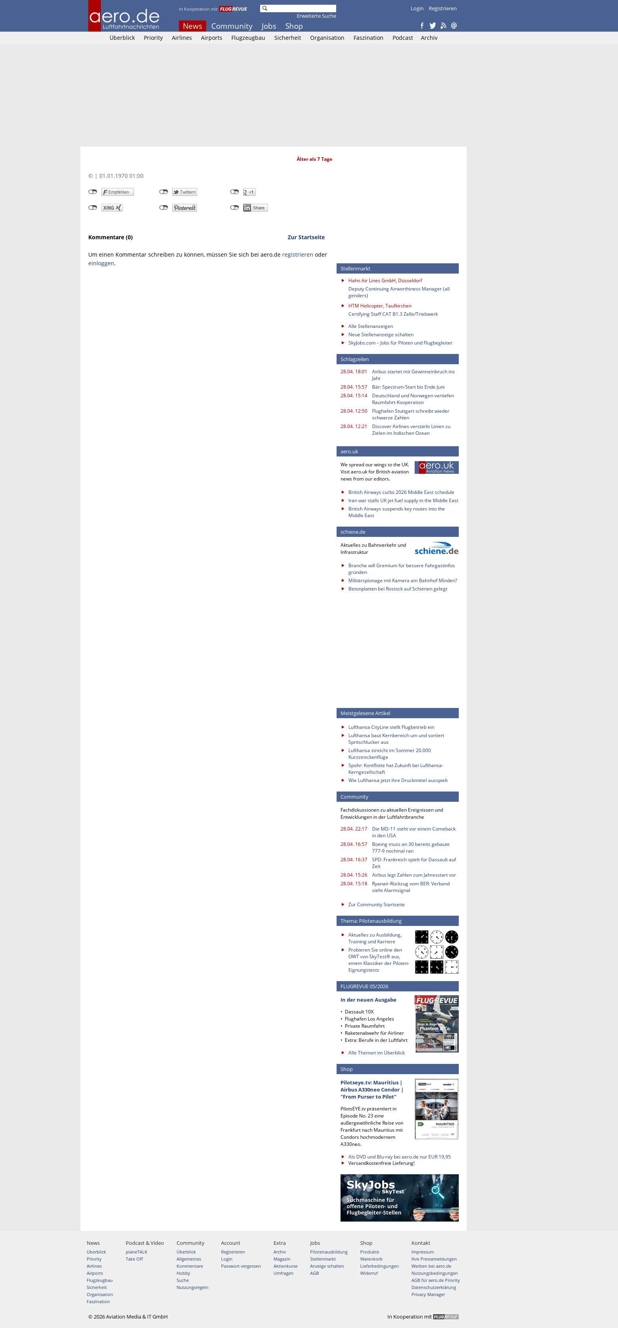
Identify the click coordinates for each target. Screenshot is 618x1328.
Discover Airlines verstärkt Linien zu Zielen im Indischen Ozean (411, 429)
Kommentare (190, 1266)
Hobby (183, 1273)
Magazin (282, 1259)
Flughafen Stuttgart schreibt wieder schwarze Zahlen (410, 414)
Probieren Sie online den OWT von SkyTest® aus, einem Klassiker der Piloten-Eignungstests (379, 959)
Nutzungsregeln (192, 1287)
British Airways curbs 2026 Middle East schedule (401, 492)
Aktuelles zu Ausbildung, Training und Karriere (375, 938)
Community (232, 26)
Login (417, 8)
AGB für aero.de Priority (435, 1280)
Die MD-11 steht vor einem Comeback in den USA (414, 832)
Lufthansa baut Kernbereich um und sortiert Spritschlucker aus (396, 738)
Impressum (422, 1252)
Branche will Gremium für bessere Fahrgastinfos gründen (401, 569)
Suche (183, 1280)
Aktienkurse (286, 1266)
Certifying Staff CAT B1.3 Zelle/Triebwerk (393, 314)
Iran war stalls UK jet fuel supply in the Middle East (403, 500)
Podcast (403, 37)
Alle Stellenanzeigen (370, 326)
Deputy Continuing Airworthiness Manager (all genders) (399, 292)
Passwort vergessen (241, 1266)
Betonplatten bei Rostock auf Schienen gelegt (397, 588)
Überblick (122, 37)
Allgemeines (189, 1259)
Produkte (369, 1252)
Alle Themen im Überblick (376, 1052)
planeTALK (136, 1252)
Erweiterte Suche (316, 15)
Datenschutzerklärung (433, 1287)
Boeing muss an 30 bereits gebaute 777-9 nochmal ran (411, 847)
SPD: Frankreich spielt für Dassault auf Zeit (414, 863)
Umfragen (284, 1273)
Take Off (134, 1259)
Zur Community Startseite (376, 904)
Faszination (368, 37)
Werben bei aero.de (431, 1266)
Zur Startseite (306, 237)
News (192, 26)
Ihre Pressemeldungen (434, 1259)
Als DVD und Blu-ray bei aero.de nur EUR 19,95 (399, 1156)
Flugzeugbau (248, 37)
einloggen (101, 263)
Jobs (269, 26)
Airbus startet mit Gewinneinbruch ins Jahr (413, 375)
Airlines (182, 37)
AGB (314, 1273)
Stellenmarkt (323, 1259)
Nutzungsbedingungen (434, 1273)
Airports (211, 37)
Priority (153, 37)
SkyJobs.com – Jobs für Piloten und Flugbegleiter (400, 342)
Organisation (327, 37)
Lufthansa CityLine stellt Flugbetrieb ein (391, 727)
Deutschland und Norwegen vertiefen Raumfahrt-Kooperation (413, 399)
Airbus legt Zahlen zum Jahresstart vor (414, 875)
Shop (294, 26)
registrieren (297, 254)
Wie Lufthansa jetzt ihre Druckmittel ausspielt (398, 780)
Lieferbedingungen (379, 1266)
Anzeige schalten (327, 1266)
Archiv (429, 37)
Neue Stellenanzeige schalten (380, 334)
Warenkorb (371, 1259)
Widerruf (369, 1273)
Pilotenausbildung (329, 1252)
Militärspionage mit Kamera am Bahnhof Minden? (402, 580)
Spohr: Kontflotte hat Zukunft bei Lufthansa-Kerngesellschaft (395, 768)
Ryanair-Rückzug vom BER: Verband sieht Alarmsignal (411, 887)
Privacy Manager (428, 1294)
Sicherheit (287, 37)
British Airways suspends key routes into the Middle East (396, 512)
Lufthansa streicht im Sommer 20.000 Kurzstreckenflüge (389, 753)
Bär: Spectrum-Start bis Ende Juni (408, 387)
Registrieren (443, 8)
